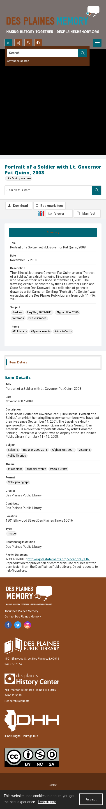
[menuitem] (53, 784)
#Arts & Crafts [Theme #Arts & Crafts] (63, 331)
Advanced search (18, 61)
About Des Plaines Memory (21, 611)
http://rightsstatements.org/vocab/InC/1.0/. (59, 559)
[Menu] (97, 43)
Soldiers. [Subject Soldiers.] (17, 312)
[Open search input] (8, 42)
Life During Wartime (19, 178)
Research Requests (17, 701)
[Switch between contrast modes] (38, 42)
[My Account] (28, 42)
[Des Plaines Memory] (29, 595)
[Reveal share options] (18, 42)
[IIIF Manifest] (87, 214)
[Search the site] (42, 53)
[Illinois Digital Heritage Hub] (32, 721)
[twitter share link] (17, 625)
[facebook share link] (8, 625)
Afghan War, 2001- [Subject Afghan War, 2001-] (67, 312)
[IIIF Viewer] (59, 214)
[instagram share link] (27, 625)
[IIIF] (41, 213)
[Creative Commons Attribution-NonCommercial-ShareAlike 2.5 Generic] (32, 757)
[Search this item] (48, 190)
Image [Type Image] (12, 533)
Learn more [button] (47, 802)
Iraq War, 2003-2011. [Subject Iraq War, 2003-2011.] (40, 312)
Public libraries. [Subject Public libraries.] (37, 318)
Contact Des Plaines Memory (23, 616)
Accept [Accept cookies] (91, 799)
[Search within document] (96, 190)
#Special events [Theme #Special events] (41, 331)
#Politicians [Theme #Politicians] (19, 331)
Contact (53, 784)
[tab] (53, 232)
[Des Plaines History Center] (32, 680)
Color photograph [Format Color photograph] (18, 482)
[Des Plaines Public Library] (32, 646)
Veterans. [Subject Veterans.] (18, 318)
